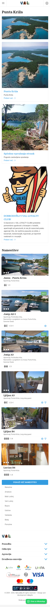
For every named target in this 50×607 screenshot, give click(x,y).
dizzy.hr (30, 597)
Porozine (8, 526)
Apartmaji (7, 281)
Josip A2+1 (10, 314)
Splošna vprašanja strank (19, 153)
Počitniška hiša (16, 317)
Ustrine (8, 513)
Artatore (8, 494)
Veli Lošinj (9, 503)
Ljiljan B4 (9, 433)
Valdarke (8, 517)
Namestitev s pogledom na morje (15, 320)
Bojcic (7, 508)
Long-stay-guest (26, 399)
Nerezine (8, 489)
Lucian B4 (10, 469)
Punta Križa (11, 91)
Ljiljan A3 (9, 396)
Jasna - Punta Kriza (15, 278)
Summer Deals (9, 322)
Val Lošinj (18, 595)
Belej (7, 522)
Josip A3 (9, 355)
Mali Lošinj (9, 499)
